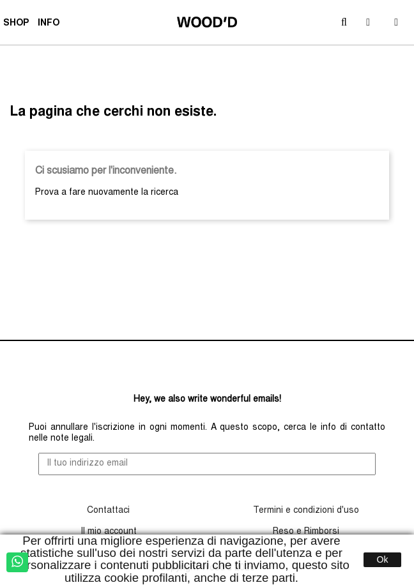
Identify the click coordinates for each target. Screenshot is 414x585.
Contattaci (108, 510)
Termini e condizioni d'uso (306, 510)
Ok (382, 559)
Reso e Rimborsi (306, 532)
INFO (50, 25)
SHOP (17, 25)
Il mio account (108, 532)
